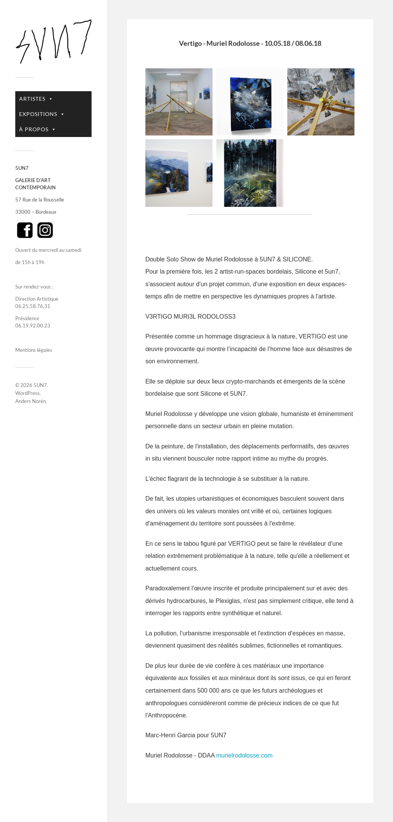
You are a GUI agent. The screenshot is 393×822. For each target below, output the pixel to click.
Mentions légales (33, 350)
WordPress (27, 393)
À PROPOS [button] (37, 129)
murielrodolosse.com (244, 755)
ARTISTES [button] (36, 98)
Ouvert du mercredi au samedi (48, 250)
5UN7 (40, 385)
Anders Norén (30, 401)
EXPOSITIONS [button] (42, 114)
